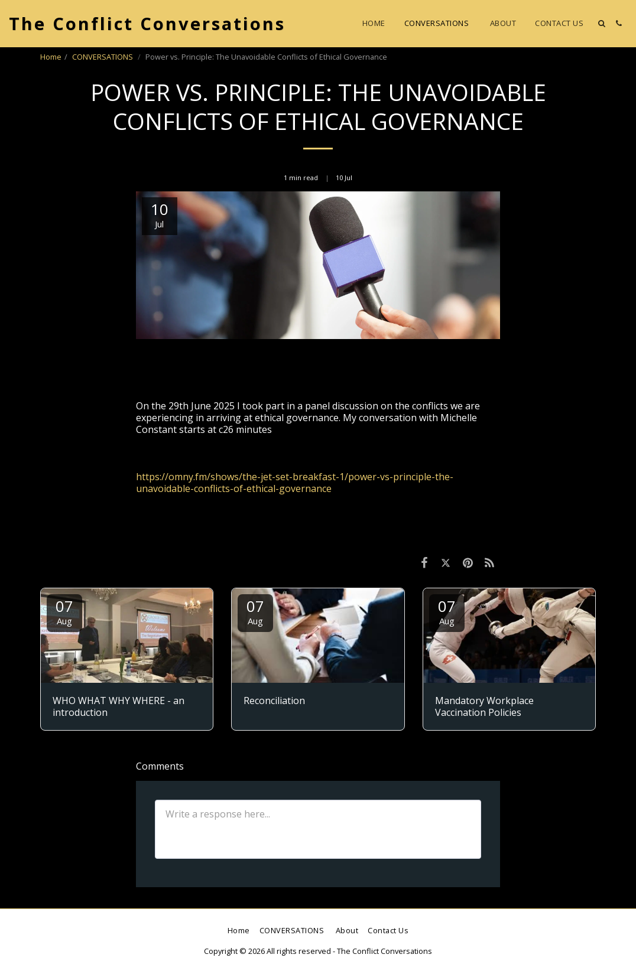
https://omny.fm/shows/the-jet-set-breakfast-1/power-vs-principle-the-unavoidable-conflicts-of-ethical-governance (294, 482)
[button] (601, 23)
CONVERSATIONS (103, 56)
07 (64, 611)
